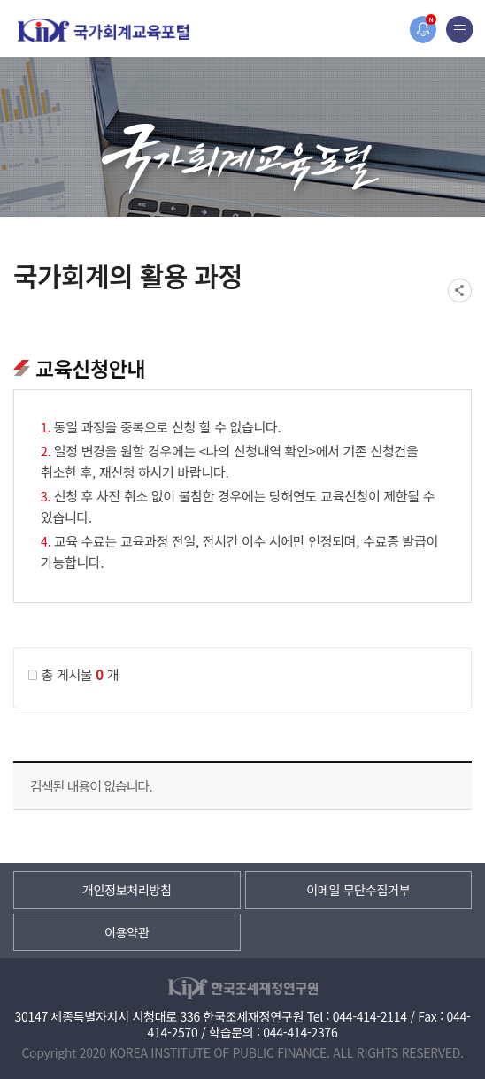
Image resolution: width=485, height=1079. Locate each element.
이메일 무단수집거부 (358, 890)
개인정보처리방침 (127, 890)
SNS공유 (460, 290)
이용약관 (126, 932)
